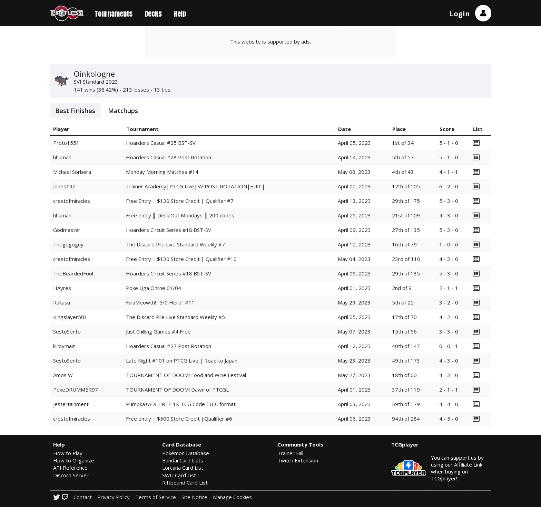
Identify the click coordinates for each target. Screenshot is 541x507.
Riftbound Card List (185, 482)
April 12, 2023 (354, 244)
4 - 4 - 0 (448, 404)
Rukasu (61, 302)
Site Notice (194, 497)
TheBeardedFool (73, 273)
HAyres (62, 287)
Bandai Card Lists (182, 460)
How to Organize (73, 460)
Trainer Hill (290, 453)
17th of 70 (404, 316)
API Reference (70, 467)
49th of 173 (406, 360)
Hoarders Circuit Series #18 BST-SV (168, 229)
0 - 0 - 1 (448, 345)
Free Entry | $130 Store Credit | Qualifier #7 (180, 200)
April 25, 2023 (354, 215)
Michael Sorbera (72, 171)
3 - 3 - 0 (448, 331)
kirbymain (64, 345)
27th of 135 (406, 229)
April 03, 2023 (354, 404)
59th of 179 (406, 404)
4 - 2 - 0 (448, 316)
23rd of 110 (406, 258)
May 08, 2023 (354, 171)
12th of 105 (406, 186)
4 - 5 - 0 (448, 418)
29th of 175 (406, 200)
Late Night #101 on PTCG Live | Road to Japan (181, 360)
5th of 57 (403, 157)
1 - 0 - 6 (448, 244)
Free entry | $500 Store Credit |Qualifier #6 (179, 418)
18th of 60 (404, 375)
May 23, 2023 (354, 360)
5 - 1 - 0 (448, 142)
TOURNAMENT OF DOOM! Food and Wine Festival (186, 375)
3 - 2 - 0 (448, 302)
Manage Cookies (232, 497)
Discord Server (71, 475)
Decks (153, 13)
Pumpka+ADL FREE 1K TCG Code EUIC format (181, 404)
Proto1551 (66, 142)
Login (460, 13)
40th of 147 (406, 345)
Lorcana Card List (182, 467)
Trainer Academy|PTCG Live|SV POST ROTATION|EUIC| (195, 186)
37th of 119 (406, 389)
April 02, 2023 (354, 186)
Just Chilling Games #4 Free (158, 331)
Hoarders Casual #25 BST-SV (161, 142)
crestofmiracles (71, 200)
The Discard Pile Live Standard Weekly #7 (175, 244)
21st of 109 (406, 215)
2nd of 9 (402, 287)
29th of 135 (406, 273)
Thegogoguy (68, 244)
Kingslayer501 (70, 316)
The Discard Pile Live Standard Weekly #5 (175, 316)
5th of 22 (403, 302)
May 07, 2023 (354, 331)
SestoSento (67, 331)
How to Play (67, 453)
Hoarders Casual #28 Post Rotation (168, 157)
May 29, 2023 (354, 302)
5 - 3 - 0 (448, 200)
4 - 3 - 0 (448, 215)
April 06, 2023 (354, 418)
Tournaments (113, 13)
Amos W (63, 375)
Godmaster (66, 229)
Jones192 (64, 186)
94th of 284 (406, 418)
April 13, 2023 (354, 200)
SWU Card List (179, 475)
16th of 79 (404, 244)
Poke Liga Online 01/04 (153, 287)
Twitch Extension (297, 460)
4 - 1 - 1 (448, 171)
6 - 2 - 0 (448, 186)
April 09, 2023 (354, 229)
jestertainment (71, 404)
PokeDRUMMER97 (75, 389)
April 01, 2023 (354, 287)
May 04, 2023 (354, 258)
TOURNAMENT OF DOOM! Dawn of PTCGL (177, 389)
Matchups (123, 110)
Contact (82, 497)
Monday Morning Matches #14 (162, 171)
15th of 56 (404, 331)
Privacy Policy (113, 497)
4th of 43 (403, 171)
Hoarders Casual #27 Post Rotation (168, 345)
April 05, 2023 (354, 142)
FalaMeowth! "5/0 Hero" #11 (160, 302)
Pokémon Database (185, 453)
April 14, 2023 (354, 157)
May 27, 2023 (354, 375)
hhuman (62, 157)
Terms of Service (155, 497)
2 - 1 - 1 (448, 287)
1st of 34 (403, 142)
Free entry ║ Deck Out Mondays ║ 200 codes (180, 215)
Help (180, 13)
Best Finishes (75, 110)
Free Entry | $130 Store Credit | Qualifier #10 (181, 258)
